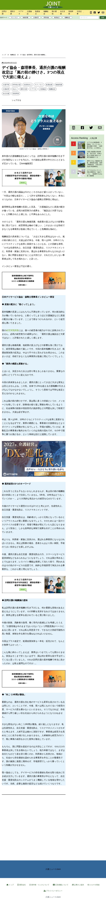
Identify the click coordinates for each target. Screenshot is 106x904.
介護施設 (42, 89)
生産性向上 (28, 85)
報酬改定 (67, 17)
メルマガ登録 (93, 885)
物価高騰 (25, 17)
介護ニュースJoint (53, 869)
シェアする (16, 100)
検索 (102, 17)
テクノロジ (14, 17)
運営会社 (21, 885)
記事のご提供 (78, 885)
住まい (14, 89)
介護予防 (6, 85)
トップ (10, 885)
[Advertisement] (53, 29)
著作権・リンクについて (39, 885)
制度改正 (57, 17)
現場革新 (15, 93)
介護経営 (36, 17)
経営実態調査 (12, 330)
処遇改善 (49, 85)
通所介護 (23, 89)
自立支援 (6, 93)
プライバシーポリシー (53, 891)
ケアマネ (33, 89)
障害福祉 (46, 17)
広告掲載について (60, 885)
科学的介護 (16, 85)
